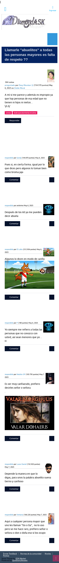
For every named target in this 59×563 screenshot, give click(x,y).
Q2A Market (21, 558)
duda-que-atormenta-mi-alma (25, 113)
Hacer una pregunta (24, 39)
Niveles (48, 554)
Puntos (6, 556)
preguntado (10, 85)
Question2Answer (20, 560)
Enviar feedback (10, 554)
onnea (8, 113)
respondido (9, 158)
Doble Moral (19, 88)
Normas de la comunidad (30, 554)
